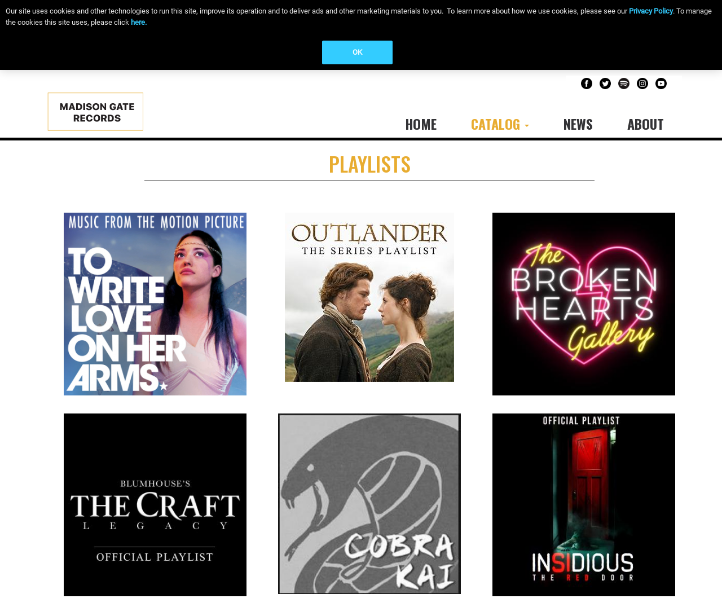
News (578, 123)
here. (139, 22)
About (645, 123)
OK (357, 52)
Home (421, 123)
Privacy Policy (651, 11)
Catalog (500, 123)
